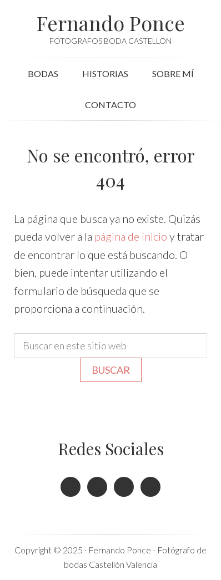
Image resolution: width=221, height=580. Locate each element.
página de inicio (130, 236)
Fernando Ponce (111, 22)
